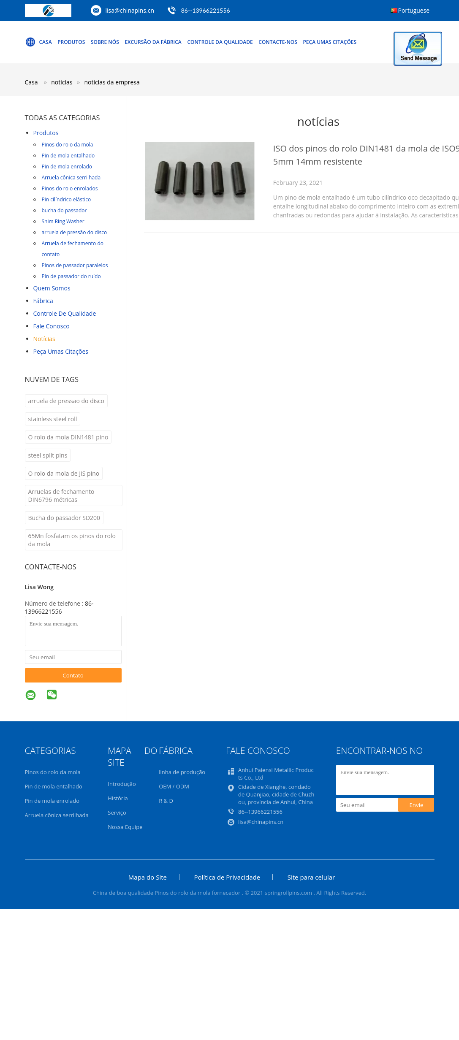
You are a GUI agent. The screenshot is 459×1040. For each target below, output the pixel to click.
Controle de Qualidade (64, 313)
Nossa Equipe (125, 827)
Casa (38, 42)
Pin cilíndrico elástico (66, 199)
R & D (166, 800)
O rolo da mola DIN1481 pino (68, 437)
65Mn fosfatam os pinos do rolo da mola (72, 540)
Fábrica (43, 301)
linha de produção (182, 772)
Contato (73, 675)
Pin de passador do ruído (71, 276)
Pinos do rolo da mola (67, 144)
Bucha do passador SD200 (64, 518)
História (118, 798)
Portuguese (414, 10)
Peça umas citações (329, 42)
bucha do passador (64, 210)
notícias (44, 339)
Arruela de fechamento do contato (72, 249)
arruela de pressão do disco (74, 232)
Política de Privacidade (227, 877)
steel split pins (48, 455)
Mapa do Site (147, 877)
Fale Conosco (51, 326)
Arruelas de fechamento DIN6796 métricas (61, 495)
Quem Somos (52, 288)
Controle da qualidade (220, 42)
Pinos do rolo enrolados (70, 188)
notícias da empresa (111, 82)
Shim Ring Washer (63, 221)
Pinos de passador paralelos (75, 265)
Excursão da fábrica (153, 42)
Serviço (117, 812)
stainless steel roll (52, 419)
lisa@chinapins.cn (130, 10)
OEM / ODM (174, 786)
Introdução (122, 784)
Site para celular (311, 877)
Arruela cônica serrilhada (71, 177)
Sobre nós (105, 42)
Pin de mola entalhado (68, 155)
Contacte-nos (277, 42)
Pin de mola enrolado (67, 166)
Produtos (71, 42)
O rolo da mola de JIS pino (64, 473)
